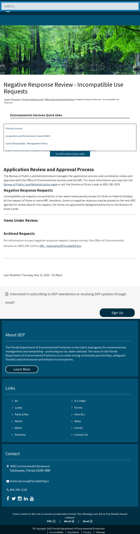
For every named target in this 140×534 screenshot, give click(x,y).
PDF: (51, 521)
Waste (17, 421)
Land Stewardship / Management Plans (27, 143)
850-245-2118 (18, 489)
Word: (69, 521)
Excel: (87, 521)
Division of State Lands (32, 99)
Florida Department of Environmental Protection (78, 528)
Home (7, 99)
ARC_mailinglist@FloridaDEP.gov (60, 246)
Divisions (16, 99)
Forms (76, 407)
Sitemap (100, 532)
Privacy (87, 532)
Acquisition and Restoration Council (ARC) (28, 136)
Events (77, 428)
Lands (17, 407)
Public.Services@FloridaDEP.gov (29, 481)
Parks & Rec (20, 414)
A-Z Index (78, 401)
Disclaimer (73, 532)
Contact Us (79, 434)
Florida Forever (14, 128)
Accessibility (56, 532)
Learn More (21, 369)
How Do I (78, 414)
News (76, 421)
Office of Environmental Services (60, 99)
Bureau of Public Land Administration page (30, 184)
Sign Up (117, 312)
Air (15, 401)
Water (17, 428)
